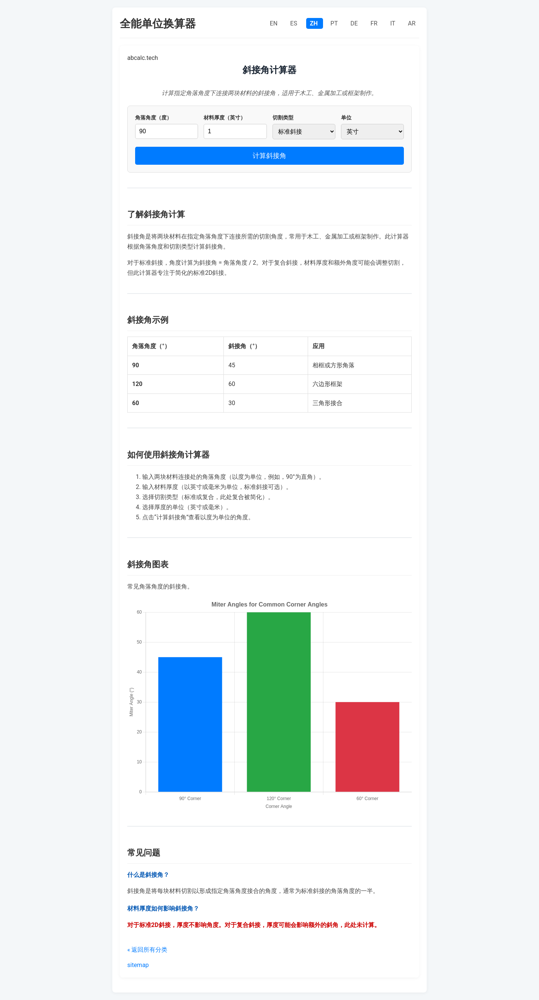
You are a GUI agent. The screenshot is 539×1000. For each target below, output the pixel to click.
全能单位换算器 (158, 23)
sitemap (138, 965)
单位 (346, 118)
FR (375, 23)
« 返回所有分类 (147, 949)
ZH (314, 23)
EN (274, 23)
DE (354, 23)
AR (411, 23)
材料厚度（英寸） (225, 118)
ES (294, 23)
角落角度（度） (153, 118)
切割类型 (282, 118)
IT (393, 23)
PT (335, 23)
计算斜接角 (269, 155)
